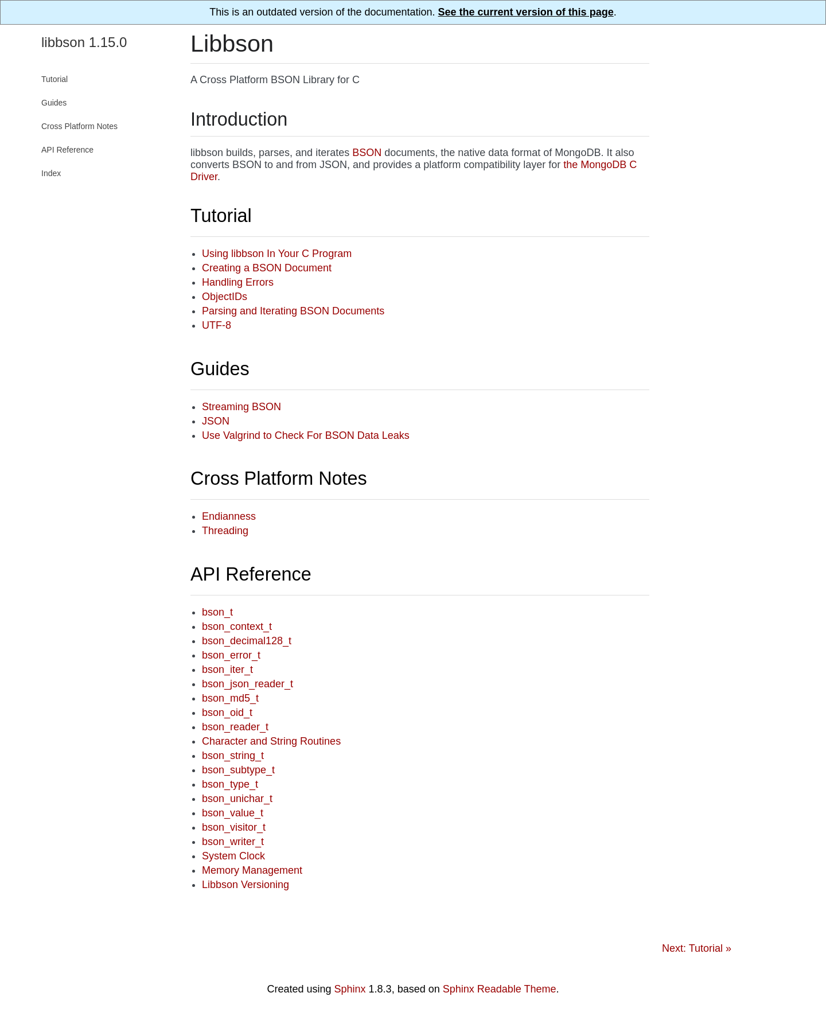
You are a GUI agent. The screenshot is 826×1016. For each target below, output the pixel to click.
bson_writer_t (233, 841)
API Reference (250, 574)
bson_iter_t (227, 669)
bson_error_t (231, 655)
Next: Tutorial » (696, 948)
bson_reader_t (235, 727)
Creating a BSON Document (267, 268)
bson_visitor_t (234, 827)
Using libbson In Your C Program (277, 253)
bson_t (217, 612)
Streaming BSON (241, 406)
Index (51, 173)
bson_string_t (233, 755)
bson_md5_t (230, 698)
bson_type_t (230, 784)
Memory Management (252, 870)
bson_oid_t (227, 712)
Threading (225, 530)
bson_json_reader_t (247, 684)
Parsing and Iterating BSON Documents (293, 311)
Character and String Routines (271, 741)
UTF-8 (216, 325)
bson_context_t (237, 626)
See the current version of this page (526, 12)
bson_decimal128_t (246, 641)
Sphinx (350, 989)
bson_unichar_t (237, 798)
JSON (215, 421)
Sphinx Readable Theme (499, 989)
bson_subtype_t (238, 770)
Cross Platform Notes (278, 478)
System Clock (233, 856)
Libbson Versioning (245, 884)
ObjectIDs (224, 296)
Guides (220, 369)
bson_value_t (232, 813)
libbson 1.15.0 (84, 42)
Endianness (229, 516)
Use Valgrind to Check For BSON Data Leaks (306, 435)
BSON (366, 152)
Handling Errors (238, 282)
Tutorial (221, 215)
